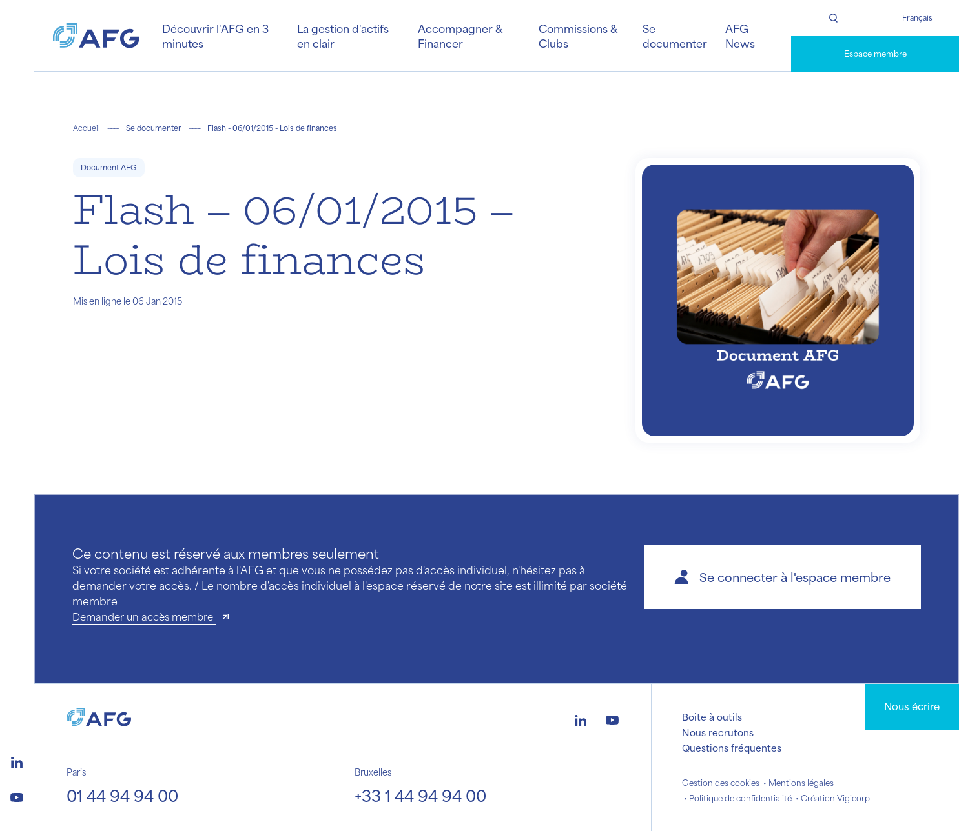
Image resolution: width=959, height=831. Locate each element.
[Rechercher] (833, 18)
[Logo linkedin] (17, 761)
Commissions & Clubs (578, 35)
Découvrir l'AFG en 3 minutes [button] (215, 35)
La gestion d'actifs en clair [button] (343, 35)
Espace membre (875, 53)
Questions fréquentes (731, 748)
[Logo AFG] (96, 35)
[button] (782, 577)
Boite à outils (712, 717)
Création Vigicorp (835, 798)
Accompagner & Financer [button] (460, 35)
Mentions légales (801, 782)
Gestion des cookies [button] (720, 782)
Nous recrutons (718, 732)
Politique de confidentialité (740, 798)
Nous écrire (912, 706)
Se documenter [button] (675, 35)
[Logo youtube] (16, 795)
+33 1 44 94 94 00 (420, 795)
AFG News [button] (740, 35)
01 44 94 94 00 (122, 795)
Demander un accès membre (144, 616)
